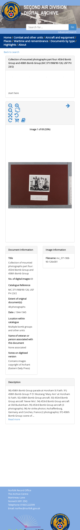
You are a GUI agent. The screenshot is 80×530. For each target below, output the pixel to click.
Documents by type (63, 41)
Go (72, 27)
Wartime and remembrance (31, 41)
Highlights (10, 44)
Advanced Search (67, 32)
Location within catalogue (16, 320)
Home (7, 37)
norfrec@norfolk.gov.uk (27, 508)
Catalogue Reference (19, 285)
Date (10, 312)
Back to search (11, 52)
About (22, 44)
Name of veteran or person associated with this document (20, 339)
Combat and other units (28, 37)
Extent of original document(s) (17, 300)
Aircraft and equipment (59, 37)
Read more (14, 419)
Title (10, 258)
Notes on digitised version (18, 354)
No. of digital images (19, 278)
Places (7, 41)
